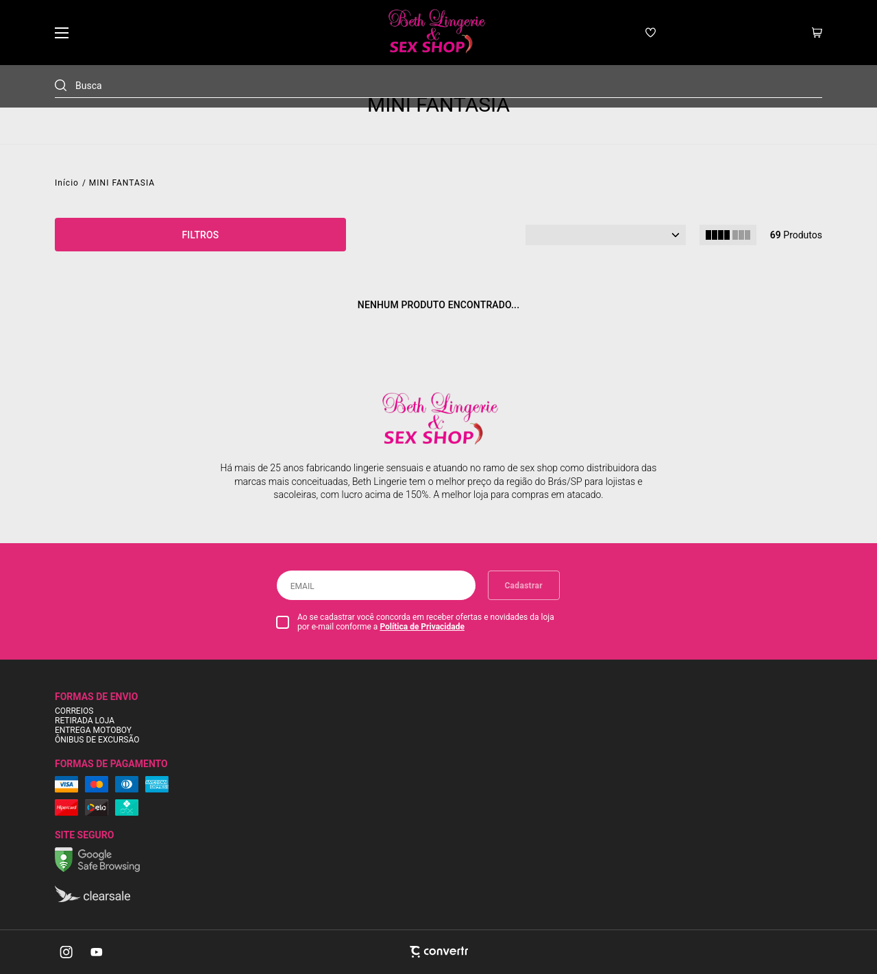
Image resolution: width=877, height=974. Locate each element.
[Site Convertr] (438, 952)
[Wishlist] (650, 32)
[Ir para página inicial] (67, 183)
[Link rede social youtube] (96, 952)
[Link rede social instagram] (67, 952)
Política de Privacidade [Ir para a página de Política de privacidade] (422, 627)
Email (302, 586)
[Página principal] (435, 32)
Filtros (200, 234)
